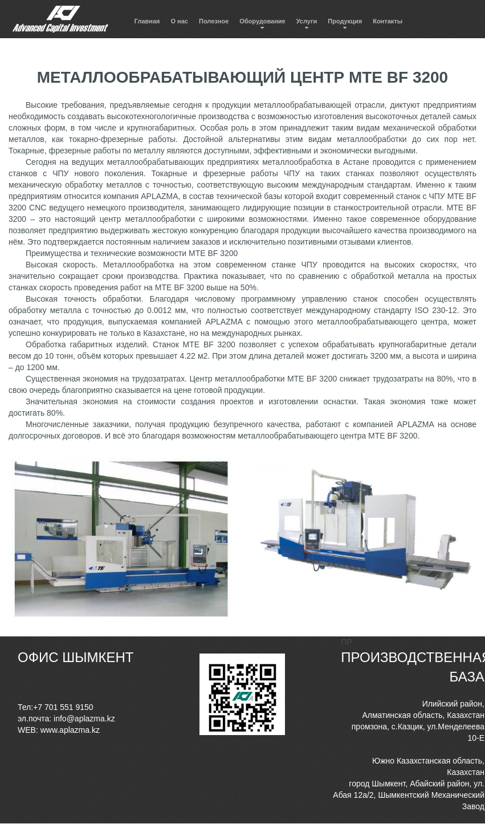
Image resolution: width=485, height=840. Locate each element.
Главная (147, 21)
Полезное (214, 21)
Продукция (345, 21)
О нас (180, 21)
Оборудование (262, 21)
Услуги (306, 21)
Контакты (387, 21)
